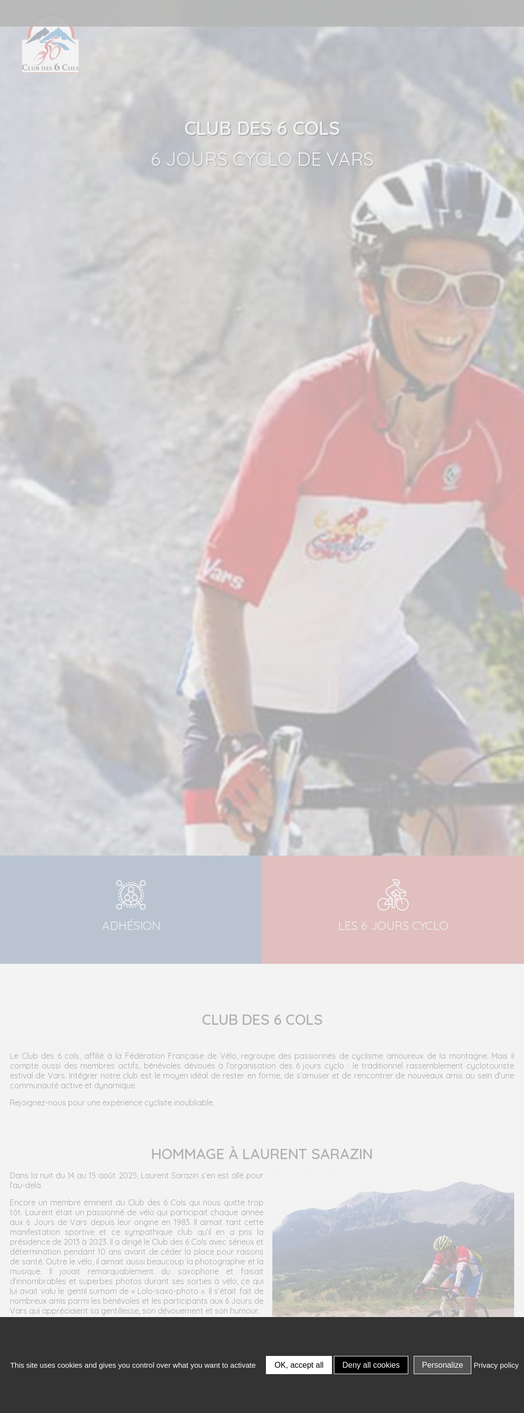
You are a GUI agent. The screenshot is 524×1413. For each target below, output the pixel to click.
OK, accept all (299, 1365)
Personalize (442, 1365)
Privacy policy (496, 1365)
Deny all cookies (371, 1365)
